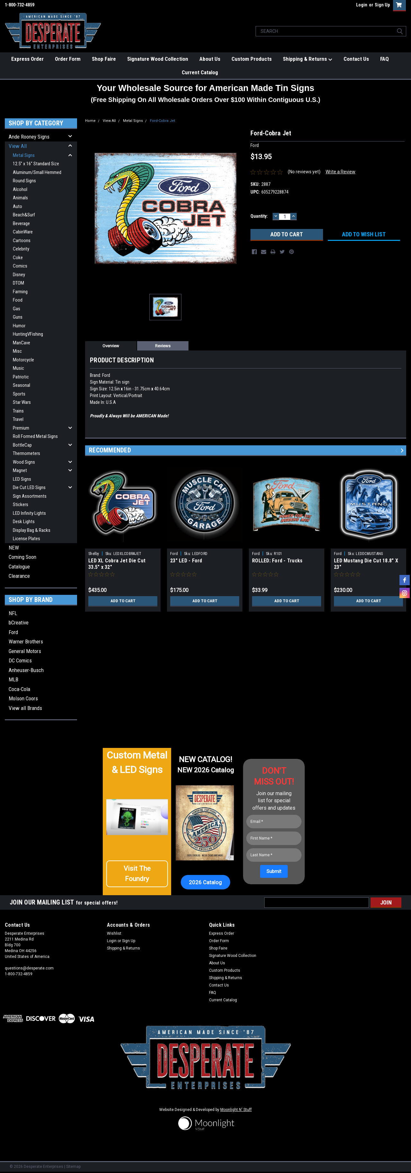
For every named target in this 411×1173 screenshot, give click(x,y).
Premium (21, 428)
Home (90, 121)
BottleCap (22, 445)
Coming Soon (22, 557)
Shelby (93, 553)
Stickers (20, 504)
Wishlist (114, 933)
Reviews (163, 345)
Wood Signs (24, 462)
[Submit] (274, 871)
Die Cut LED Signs (29, 487)
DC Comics (20, 660)
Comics (20, 266)
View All (18, 146)
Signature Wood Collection (157, 59)
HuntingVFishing (28, 334)
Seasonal (21, 385)
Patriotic (21, 377)
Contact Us (356, 59)
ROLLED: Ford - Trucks (277, 561)
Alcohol (20, 189)
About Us (209, 59)
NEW (14, 547)
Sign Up (382, 4)
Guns (17, 317)
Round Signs (24, 181)
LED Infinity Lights (29, 513)
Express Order (27, 59)
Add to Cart (123, 601)
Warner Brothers (26, 641)
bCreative (19, 622)
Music (18, 368)
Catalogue (19, 566)
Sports (19, 394)
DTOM (18, 283)
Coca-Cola (19, 689)
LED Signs (22, 479)
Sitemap (73, 1166)
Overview (110, 345)
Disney (19, 274)
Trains (18, 411)
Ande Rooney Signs (29, 136)
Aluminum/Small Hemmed (37, 172)
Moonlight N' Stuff (236, 1109)
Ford (13, 632)
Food (17, 300)
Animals (20, 198)
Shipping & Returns (307, 59)
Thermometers (26, 453)
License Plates (26, 538)
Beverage (21, 223)
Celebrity (21, 249)
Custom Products (252, 59)
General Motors (25, 651)
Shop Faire (104, 59)
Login (361, 4)
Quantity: (259, 216)
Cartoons (22, 240)
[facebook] (404, 580)
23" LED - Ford (186, 561)
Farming (20, 292)
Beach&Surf (24, 215)
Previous (397, 450)
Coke (18, 257)
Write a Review (340, 171)
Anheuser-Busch (26, 670)
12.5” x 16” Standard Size (36, 164)
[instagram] (404, 593)
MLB (13, 679)
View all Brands (25, 708)
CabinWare (23, 232)
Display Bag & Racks (31, 530)
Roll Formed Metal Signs (35, 436)
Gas (16, 309)
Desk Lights (24, 521)
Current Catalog (200, 72)
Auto (17, 206)
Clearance (19, 576)
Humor (19, 326)
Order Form (68, 59)
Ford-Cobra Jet (162, 121)
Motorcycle (23, 360)
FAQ (384, 59)
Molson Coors (23, 698)
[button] (137, 873)
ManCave (21, 343)
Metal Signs (24, 155)
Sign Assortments (30, 496)
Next (403, 450)
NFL (13, 613)
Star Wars (22, 402)
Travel (18, 419)
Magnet (20, 470)
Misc (17, 351)
